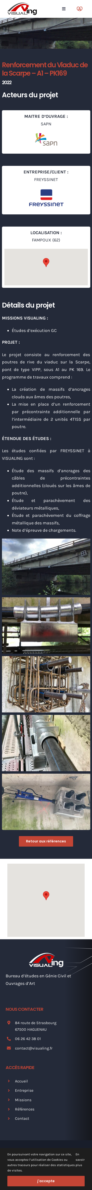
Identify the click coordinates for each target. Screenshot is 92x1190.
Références (24, 1109)
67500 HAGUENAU (31, 1029)
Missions (23, 1100)
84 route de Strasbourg (35, 1022)
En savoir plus (80, 1159)
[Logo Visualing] (22, 4)
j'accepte (46, 1181)
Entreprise (24, 1090)
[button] (46, 262)
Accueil (21, 1081)
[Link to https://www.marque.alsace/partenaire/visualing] (79, 9)
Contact (22, 1118)
